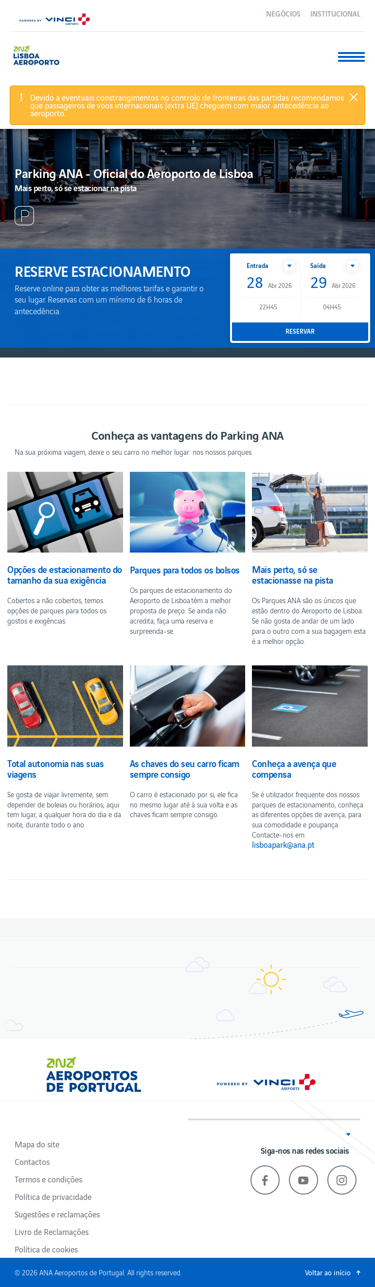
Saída (318, 265)
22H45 (268, 306)
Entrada (257, 265)
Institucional (335, 13)
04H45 (332, 306)
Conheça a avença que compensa (294, 768)
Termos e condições (48, 1179)
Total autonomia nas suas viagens (55, 768)
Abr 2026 (269, 282)
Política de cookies (46, 1249)
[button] (289, 266)
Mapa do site (37, 1144)
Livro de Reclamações (52, 1231)
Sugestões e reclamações (57, 1214)
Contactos (32, 1161)
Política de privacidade (53, 1196)
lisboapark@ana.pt (283, 844)
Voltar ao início (328, 1272)
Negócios (283, 13)
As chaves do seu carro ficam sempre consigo (184, 768)
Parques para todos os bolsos (185, 569)
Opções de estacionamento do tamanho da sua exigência (64, 574)
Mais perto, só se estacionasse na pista (292, 574)
